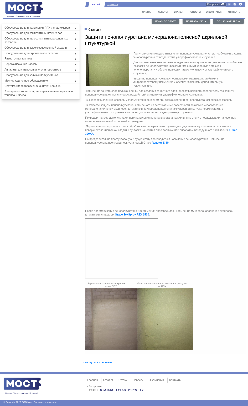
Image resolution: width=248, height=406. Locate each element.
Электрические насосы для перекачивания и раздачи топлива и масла (38, 93)
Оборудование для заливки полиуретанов (31, 75)
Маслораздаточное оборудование (40, 80)
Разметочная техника (40, 58)
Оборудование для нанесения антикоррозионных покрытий (40, 40)
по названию (194, 21)
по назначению (227, 21)
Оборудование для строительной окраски (40, 53)
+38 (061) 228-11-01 (109, 389)
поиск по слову (165, 21)
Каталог (163, 12)
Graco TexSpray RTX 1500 (132, 214)
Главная (146, 12)
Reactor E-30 (160, 142)
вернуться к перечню (98, 362)
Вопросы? (216, 4)
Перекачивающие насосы (40, 64)
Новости (195, 12)
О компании (214, 12)
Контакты (234, 12)
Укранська (112, 4)
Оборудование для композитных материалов (40, 33)
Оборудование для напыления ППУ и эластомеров (40, 27)
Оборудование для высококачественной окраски (40, 47)
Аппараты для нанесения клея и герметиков (40, 69)
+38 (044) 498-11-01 (133, 389)
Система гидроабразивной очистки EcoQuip (32, 85)
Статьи (179, 12)
